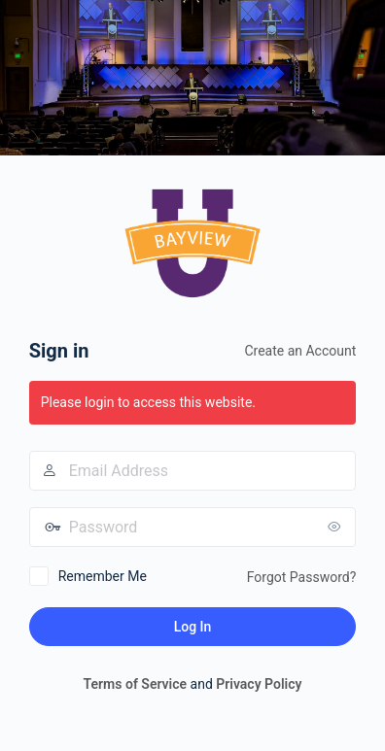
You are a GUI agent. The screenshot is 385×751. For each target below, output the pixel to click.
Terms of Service (135, 684)
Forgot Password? (302, 577)
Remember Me (102, 576)
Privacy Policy (258, 684)
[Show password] (336, 526)
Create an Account (300, 350)
